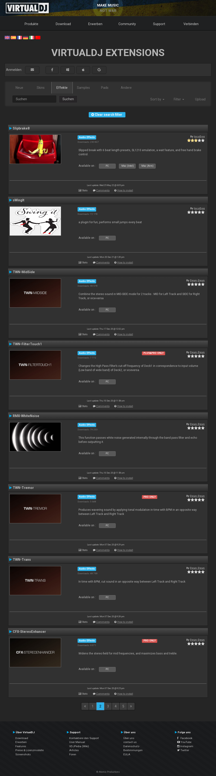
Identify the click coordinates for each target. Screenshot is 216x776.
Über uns (128, 738)
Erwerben (95, 24)
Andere (126, 88)
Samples (83, 88)
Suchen (68, 99)
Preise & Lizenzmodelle (29, 750)
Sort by (157, 99)
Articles (74, 750)
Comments (103, 190)
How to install (125, 190)
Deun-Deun (197, 280)
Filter (179, 99)
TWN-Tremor (23, 488)
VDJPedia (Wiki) (79, 746)
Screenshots (23, 754)
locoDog (199, 136)
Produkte (31, 24)
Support (159, 24)
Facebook (184, 738)
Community (127, 24)
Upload (200, 99)
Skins (41, 88)
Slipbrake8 (21, 128)
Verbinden (191, 24)
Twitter (183, 750)
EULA (126, 754)
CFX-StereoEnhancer (29, 631)
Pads (104, 88)
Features (20, 746)
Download (63, 24)
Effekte (62, 88)
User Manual (77, 742)
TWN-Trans (22, 559)
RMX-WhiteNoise (26, 416)
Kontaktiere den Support (84, 738)
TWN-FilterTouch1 (27, 344)
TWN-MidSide (24, 272)
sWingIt (18, 200)
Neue (19, 88)
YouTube (184, 742)
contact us (130, 742)
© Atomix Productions (108, 771)
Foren (72, 754)
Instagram (185, 746)
